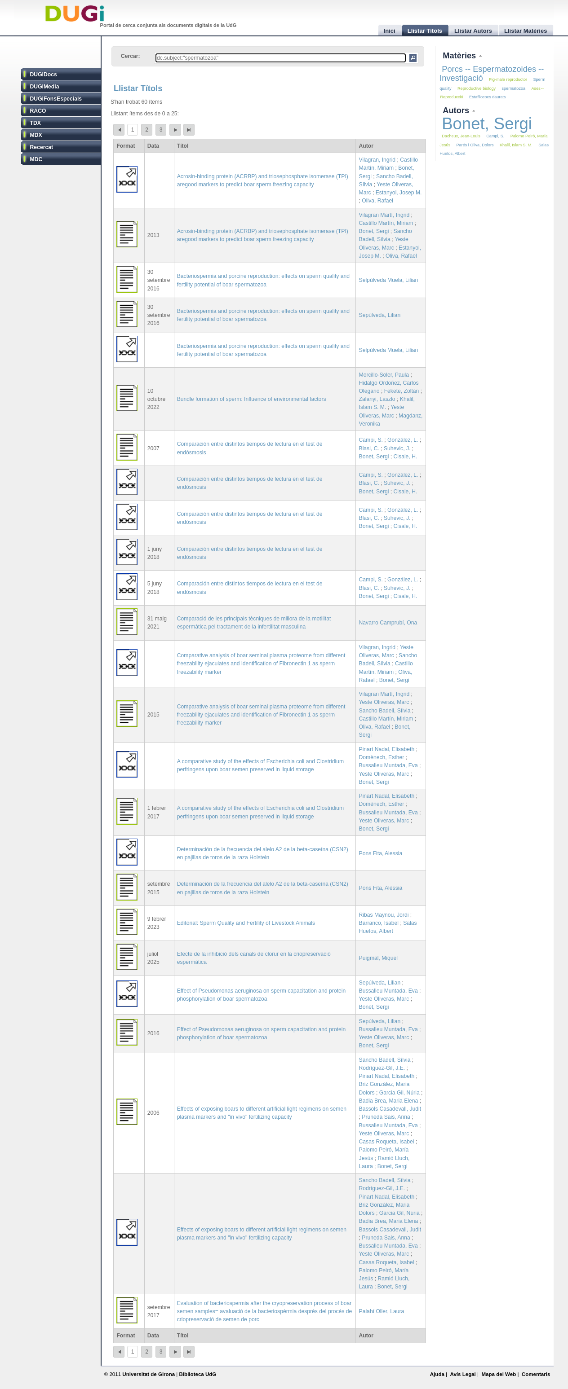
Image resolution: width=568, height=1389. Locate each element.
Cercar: (130, 56)
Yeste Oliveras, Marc (384, 702)
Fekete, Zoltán (401, 391)
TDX (35, 123)
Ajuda (437, 1374)
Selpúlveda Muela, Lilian (388, 280)
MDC (36, 159)
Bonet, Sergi (374, 231)
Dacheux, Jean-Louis (461, 136)
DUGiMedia (44, 87)
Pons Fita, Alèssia (381, 888)
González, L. (402, 440)
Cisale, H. (405, 456)
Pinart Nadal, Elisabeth (387, 749)
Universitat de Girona (148, 1374)
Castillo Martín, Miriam (386, 223)
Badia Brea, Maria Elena (388, 1101)
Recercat (41, 147)
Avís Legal (462, 1374)
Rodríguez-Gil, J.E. (382, 1068)
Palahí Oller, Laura (381, 1311)
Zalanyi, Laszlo (377, 399)
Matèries (460, 55)
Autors (457, 110)
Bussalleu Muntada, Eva (388, 765)
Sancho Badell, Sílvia (385, 711)
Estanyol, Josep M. (399, 192)
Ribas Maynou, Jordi (384, 915)
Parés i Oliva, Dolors (474, 145)
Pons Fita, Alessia (381, 853)
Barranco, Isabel (379, 923)
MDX (36, 135)
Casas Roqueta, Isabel (386, 1141)
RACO (38, 111)
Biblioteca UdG (198, 1374)
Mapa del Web (498, 1374)
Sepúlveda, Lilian (380, 315)
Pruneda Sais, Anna (386, 1117)
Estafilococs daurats (487, 97)
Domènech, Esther (381, 757)
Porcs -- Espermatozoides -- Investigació (491, 73)
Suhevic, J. (397, 448)
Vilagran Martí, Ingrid (384, 215)
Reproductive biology (476, 88)
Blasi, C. (369, 448)
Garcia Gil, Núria (399, 1093)
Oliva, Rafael (377, 201)
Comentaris (536, 1374)
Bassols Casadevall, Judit (390, 1109)
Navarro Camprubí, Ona (388, 623)
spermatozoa (513, 88)
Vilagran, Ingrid (377, 160)
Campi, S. (371, 440)
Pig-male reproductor (508, 79)
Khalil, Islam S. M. (516, 145)
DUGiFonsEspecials (56, 99)
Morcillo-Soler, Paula (384, 375)
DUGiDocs (43, 74)
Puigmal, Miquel (378, 958)
